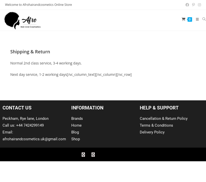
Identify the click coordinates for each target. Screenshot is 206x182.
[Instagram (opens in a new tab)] (198, 4)
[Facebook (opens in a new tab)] (187, 4)
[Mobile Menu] (195, 19)
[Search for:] (202, 19)
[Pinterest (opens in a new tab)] (193, 4)
